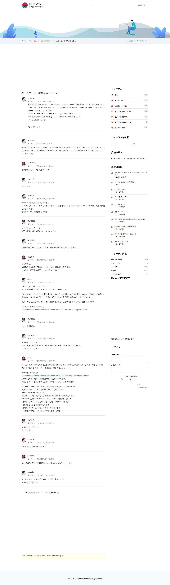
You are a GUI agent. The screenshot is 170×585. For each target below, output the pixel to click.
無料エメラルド (120, 212)
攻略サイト (141, 5)
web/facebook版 (121, 106)
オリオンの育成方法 (121, 241)
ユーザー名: (115, 355)
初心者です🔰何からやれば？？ (125, 234)
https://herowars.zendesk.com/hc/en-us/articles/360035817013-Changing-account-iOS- (55, 310)
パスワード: (115, 365)
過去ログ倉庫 (45, 41)
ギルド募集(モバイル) (123, 111)
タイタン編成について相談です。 (126, 182)
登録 (138, 384)
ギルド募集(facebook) (123, 122)
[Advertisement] (85, 60)
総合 (116, 95)
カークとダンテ (120, 204)
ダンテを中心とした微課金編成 (125, 226)
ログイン (123, 5)
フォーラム (33, 41)
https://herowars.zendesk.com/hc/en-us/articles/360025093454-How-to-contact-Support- (55, 376)
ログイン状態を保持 (130, 377)
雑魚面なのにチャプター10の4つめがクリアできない (131, 173)
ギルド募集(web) (121, 117)
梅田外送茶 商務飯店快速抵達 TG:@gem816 (130, 219)
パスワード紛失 (142, 387)
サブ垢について (120, 189)
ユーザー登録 (109, 5)
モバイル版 (119, 100)
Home (24, 41)
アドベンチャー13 (121, 197)
